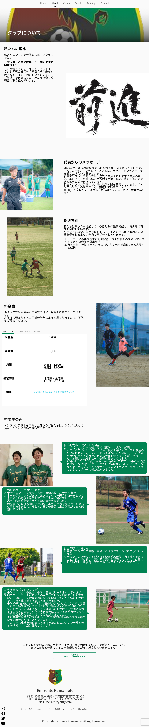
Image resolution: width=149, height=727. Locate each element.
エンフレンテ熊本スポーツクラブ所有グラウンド (54, 392)
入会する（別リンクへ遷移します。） (74, 655)
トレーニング (68, 709)
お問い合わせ (82, 709)
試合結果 (56, 709)
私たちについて (35, 709)
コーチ (47, 709)
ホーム (23, 709)
